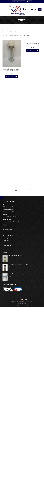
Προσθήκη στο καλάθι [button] (11, 76)
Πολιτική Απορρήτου (7, 233)
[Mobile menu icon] (39, 9)
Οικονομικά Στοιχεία (7, 245)
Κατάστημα (5, 243)
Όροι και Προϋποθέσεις (8, 235)
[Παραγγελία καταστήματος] (14, 31)
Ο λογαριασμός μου (7, 240)
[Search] (18, 1)
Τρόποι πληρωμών (7, 238)
